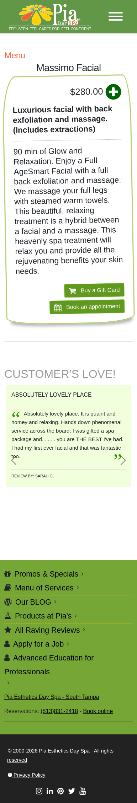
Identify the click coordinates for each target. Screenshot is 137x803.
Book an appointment (87, 307)
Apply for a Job (38, 644)
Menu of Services (44, 588)
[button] (115, 17)
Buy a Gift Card (94, 290)
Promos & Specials (46, 574)
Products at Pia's (43, 616)
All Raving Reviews (47, 630)
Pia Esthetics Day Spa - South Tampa (51, 697)
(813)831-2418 (59, 711)
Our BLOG (33, 602)
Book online (98, 711)
